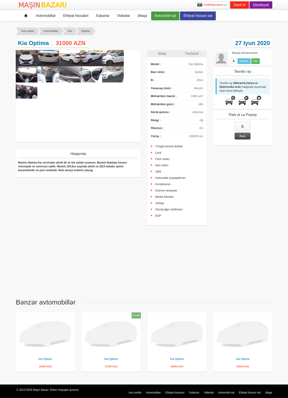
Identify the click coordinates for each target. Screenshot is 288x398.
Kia (70, 31)
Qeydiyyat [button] (261, 5)
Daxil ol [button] (239, 5)
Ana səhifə (27, 31)
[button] (242, 130)
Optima (85, 31)
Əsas (162, 53)
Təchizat (192, 53)
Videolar (123, 16)
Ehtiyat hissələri (75, 16)
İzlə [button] (255, 61)
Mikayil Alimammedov (245, 53)
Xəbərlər (103, 16)
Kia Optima (45, 359)
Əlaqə (142, 16)
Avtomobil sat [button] (165, 16)
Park (242, 136)
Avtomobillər (46, 16)
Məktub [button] (244, 61)
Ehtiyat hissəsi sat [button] (197, 16)
